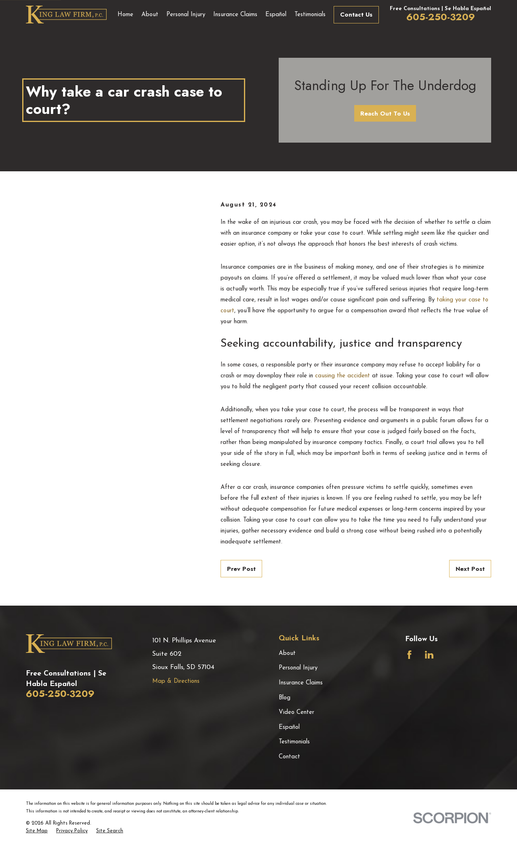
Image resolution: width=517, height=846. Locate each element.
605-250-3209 (440, 17)
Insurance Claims (301, 683)
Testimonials (294, 742)
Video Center (296, 712)
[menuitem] (37, 831)
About (287, 653)
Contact (289, 757)
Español (289, 727)
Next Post (470, 568)
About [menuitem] (149, 15)
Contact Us (356, 14)
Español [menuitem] (275, 15)
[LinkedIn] (429, 654)
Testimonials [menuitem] (310, 15)
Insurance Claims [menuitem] (235, 15)
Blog (284, 698)
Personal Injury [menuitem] (185, 15)
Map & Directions (176, 681)
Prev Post (241, 568)
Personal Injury (298, 668)
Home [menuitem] (125, 15)
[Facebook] (409, 654)
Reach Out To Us (385, 113)
